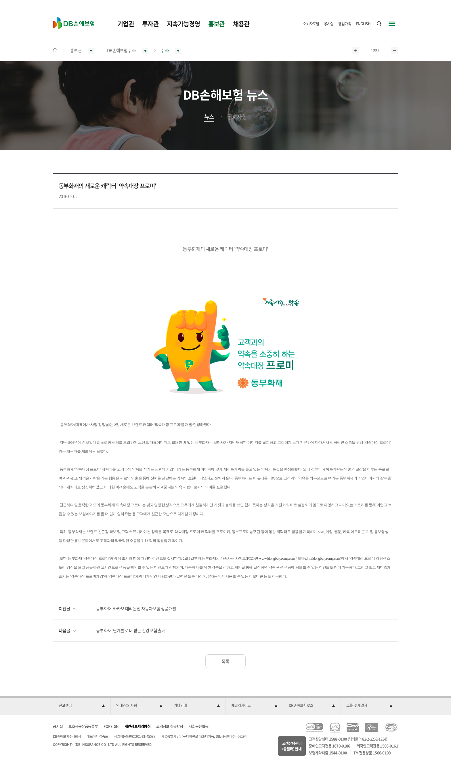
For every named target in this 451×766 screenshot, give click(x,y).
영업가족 (344, 23)
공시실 (329, 23)
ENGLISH (363, 23)
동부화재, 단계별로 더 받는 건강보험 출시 (130, 630)
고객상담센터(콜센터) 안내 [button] (292, 746)
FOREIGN (111, 726)
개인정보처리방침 (137, 726)
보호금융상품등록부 (83, 726)
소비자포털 (311, 23)
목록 (225, 661)
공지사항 (237, 116)
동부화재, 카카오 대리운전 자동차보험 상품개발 (136, 608)
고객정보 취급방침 (169, 726)
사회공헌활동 (198, 726)
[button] (81, 705)
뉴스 (209, 116)
